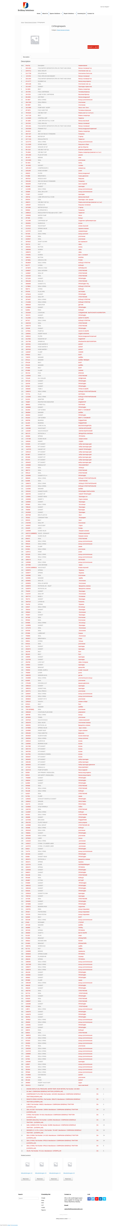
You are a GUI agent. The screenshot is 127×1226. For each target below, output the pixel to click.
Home (38, 13)
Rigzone (43, 1210)
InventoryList (82, 13)
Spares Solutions (55, 13)
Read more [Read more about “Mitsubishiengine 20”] (68, 1179)
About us (45, 13)
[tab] (26, 57)
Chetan (8, 1225)
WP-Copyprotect (14, 1225)
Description (26, 57)
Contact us (90, 13)
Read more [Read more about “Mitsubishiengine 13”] (54, 1179)
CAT (42, 1205)
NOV (42, 1202)
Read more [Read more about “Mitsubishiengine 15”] (40, 1179)
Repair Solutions (69, 13)
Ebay (42, 1200)
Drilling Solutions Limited (61, 1218)
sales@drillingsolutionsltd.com (73, 1209)
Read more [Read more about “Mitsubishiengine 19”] (26, 1179)
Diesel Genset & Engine (30, 22)
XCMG (43, 1207)
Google (43, 1198)
